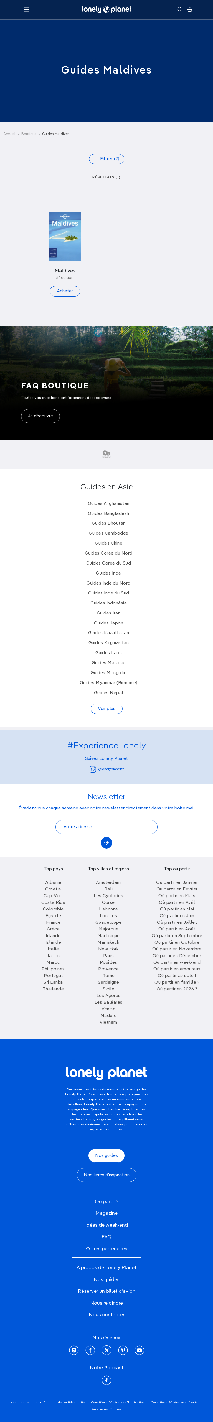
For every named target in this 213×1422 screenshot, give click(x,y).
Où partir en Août (177, 929)
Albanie (53, 882)
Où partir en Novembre (177, 949)
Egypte (53, 916)
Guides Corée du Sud (108, 563)
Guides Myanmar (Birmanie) (109, 683)
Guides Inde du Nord (109, 583)
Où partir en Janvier (177, 882)
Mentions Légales (23, 1402)
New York (108, 949)
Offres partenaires (106, 1248)
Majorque (108, 929)
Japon (53, 956)
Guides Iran (109, 613)
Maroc (53, 962)
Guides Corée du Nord (109, 553)
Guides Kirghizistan (108, 643)
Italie (53, 949)
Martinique (108, 936)
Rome (108, 976)
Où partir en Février (177, 889)
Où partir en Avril (177, 902)
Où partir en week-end (177, 962)
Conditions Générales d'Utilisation (118, 1402)
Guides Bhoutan (109, 523)
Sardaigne (108, 982)
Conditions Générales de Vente (174, 1402)
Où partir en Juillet (177, 922)
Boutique (28, 134)
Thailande (53, 989)
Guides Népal (108, 693)
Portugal (53, 976)
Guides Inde (108, 573)
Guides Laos (108, 653)
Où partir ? (106, 1201)
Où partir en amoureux (177, 969)
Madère (108, 1016)
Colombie (53, 909)
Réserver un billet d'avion (106, 1291)
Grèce (53, 929)
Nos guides (106, 1155)
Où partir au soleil (177, 976)
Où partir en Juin (177, 916)
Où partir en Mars (177, 896)
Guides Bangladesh (108, 514)
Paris (108, 956)
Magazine (106, 1213)
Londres (108, 916)
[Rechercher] (180, 9)
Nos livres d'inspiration (107, 1175)
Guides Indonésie (108, 603)
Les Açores (109, 996)
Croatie (53, 889)
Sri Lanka (53, 982)
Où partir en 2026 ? (177, 989)
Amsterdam (108, 882)
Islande (53, 942)
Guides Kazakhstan (108, 633)
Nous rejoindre (106, 1303)
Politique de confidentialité (64, 1402)
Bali (108, 889)
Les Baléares (109, 1002)
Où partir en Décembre (177, 956)
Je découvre (40, 416)
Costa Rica (53, 902)
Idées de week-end (106, 1225)
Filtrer (109, 159)
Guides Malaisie (109, 663)
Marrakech (108, 942)
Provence (108, 969)
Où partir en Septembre (177, 936)
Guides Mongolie (109, 673)
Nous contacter (107, 1314)
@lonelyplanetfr (107, 769)
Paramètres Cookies (106, 1409)
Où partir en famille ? (176, 982)
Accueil (9, 134)
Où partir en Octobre (176, 942)
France (53, 922)
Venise (108, 1009)
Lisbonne (108, 909)
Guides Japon (108, 623)
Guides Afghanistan (109, 504)
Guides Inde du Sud (108, 593)
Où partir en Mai (177, 909)
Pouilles (108, 962)
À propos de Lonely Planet (106, 1267)
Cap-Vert (53, 896)
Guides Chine (108, 543)
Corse (108, 902)
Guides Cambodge (108, 533)
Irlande (53, 936)
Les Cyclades (108, 896)
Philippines (53, 969)
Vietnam (108, 1022)
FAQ (106, 1236)
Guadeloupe (108, 922)
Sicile (108, 989)
